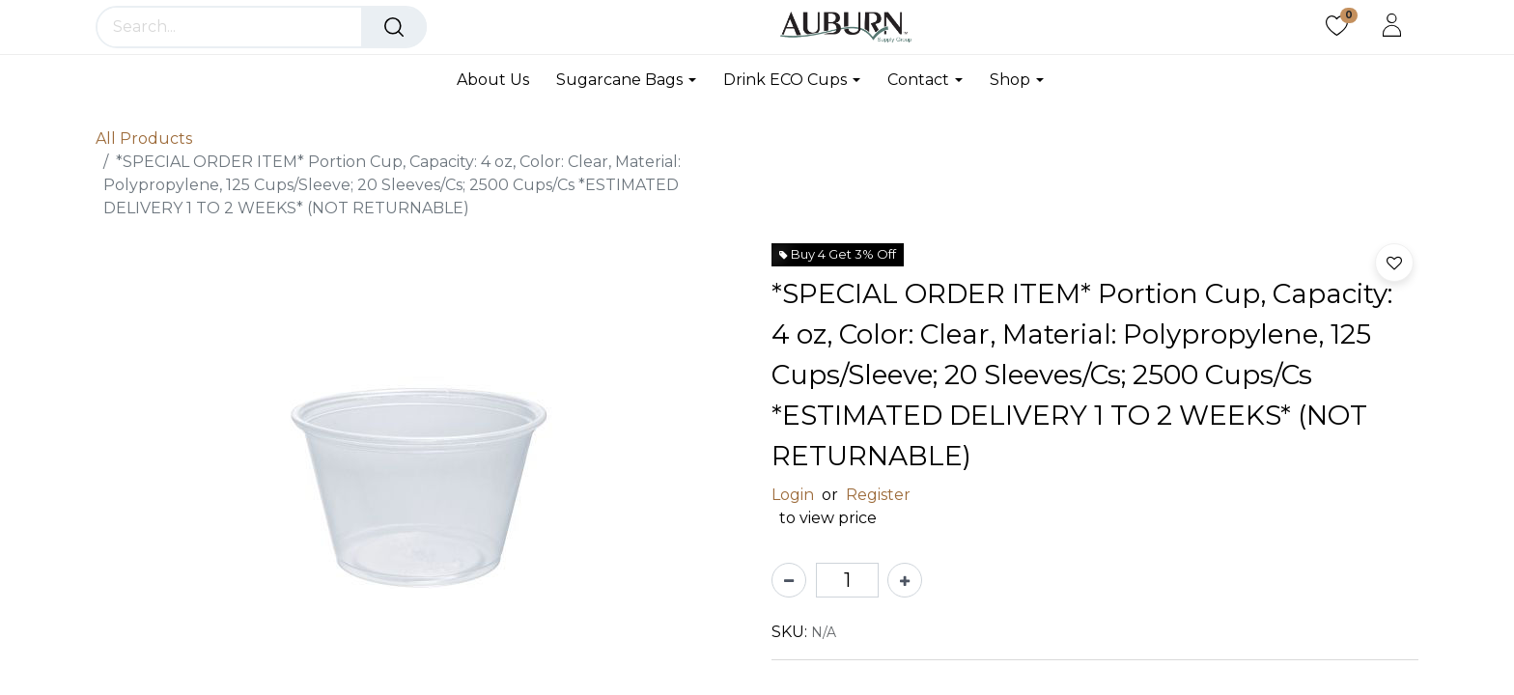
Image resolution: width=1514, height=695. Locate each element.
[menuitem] (500, 79)
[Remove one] (788, 580)
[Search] (394, 27)
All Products (144, 138)
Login (792, 495)
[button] (1394, 262)
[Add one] (904, 580)
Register (878, 495)
